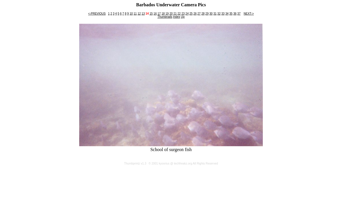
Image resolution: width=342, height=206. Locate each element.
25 (191, 13)
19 (167, 13)
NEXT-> (249, 13)
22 (179, 13)
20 (171, 13)
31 (215, 13)
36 (234, 13)
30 (211, 13)
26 (195, 13)
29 (207, 13)
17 (159, 13)
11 (135, 13)
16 (155, 13)
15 (151, 13)
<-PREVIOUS (97, 13)
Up (182, 16)
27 (199, 13)
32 (219, 13)
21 (175, 13)
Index (176, 16)
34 (226, 13)
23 (182, 13)
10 (131, 13)
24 (187, 13)
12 (139, 13)
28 (203, 13)
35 (230, 13)
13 (143, 13)
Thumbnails (165, 16)
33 (222, 13)
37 (238, 13)
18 (163, 13)
